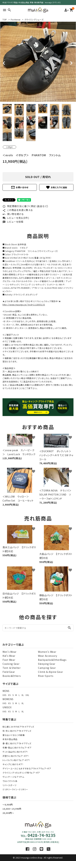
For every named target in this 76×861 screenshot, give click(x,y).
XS (9, 695)
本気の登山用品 (10, 739)
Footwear (16, 19)
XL (23, 695)
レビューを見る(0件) (16, 217)
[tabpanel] (38, 62)
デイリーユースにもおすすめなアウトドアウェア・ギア (27, 768)
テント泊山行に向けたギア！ (15, 751)
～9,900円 (8, 804)
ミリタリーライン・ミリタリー (15, 789)
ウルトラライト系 (10, 781)
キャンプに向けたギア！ (13, 764)
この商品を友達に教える (18, 210)
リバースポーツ (9, 785)
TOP (5, 19)
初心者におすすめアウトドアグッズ (18, 726)
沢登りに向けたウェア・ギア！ (16, 755)
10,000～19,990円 (12, 808)
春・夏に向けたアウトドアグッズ (17, 743)
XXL (27, 695)
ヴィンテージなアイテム (13, 776)
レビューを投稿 (13, 221)
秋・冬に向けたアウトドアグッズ (17, 730)
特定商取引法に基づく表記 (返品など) (25, 206)
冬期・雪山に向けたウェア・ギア (17, 747)
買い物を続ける (13, 214)
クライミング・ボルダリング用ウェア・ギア (21, 772)
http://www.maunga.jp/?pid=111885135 (24, 304)
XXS (4, 695)
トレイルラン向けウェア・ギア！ (16, 760)
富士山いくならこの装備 (14, 735)
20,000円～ (8, 812)
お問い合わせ (19, 187)
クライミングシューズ (34, 19)
